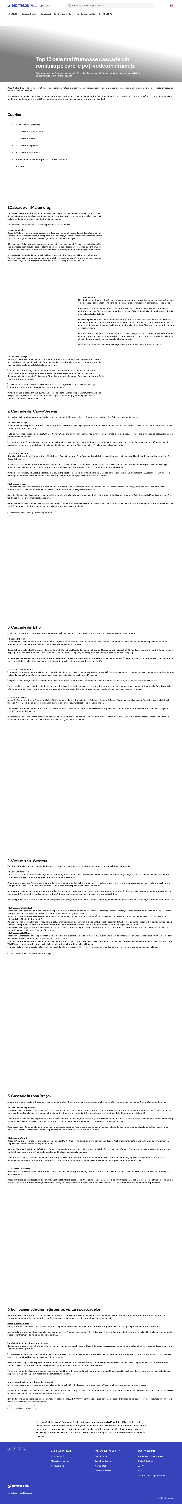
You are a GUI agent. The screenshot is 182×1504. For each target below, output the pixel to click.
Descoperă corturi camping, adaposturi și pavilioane (31, 513)
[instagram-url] (19, 1449)
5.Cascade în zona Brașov (28, 152)
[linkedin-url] (24, 1449)
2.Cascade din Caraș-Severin (29, 132)
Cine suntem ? (57, 1456)
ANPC (140, 1466)
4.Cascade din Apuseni (27, 145)
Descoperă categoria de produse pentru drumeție (30, 953)
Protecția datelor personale (151, 1456)
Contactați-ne (57, 1466)
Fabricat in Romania (104, 1471)
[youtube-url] (14, 1449)
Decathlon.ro (101, 1456)
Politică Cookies (145, 1461)
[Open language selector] (172, 5)
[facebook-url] (9, 1449)
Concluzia (21, 166)
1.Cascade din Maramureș (28, 125)
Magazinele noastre (60, 1461)
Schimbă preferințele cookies (151, 1475)
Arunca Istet (100, 1466)
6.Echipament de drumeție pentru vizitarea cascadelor (41, 159)
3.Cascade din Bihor (25, 139)
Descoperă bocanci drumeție (22, 1408)
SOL (140, 1471)
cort (19, 261)
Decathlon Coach (103, 1461)
